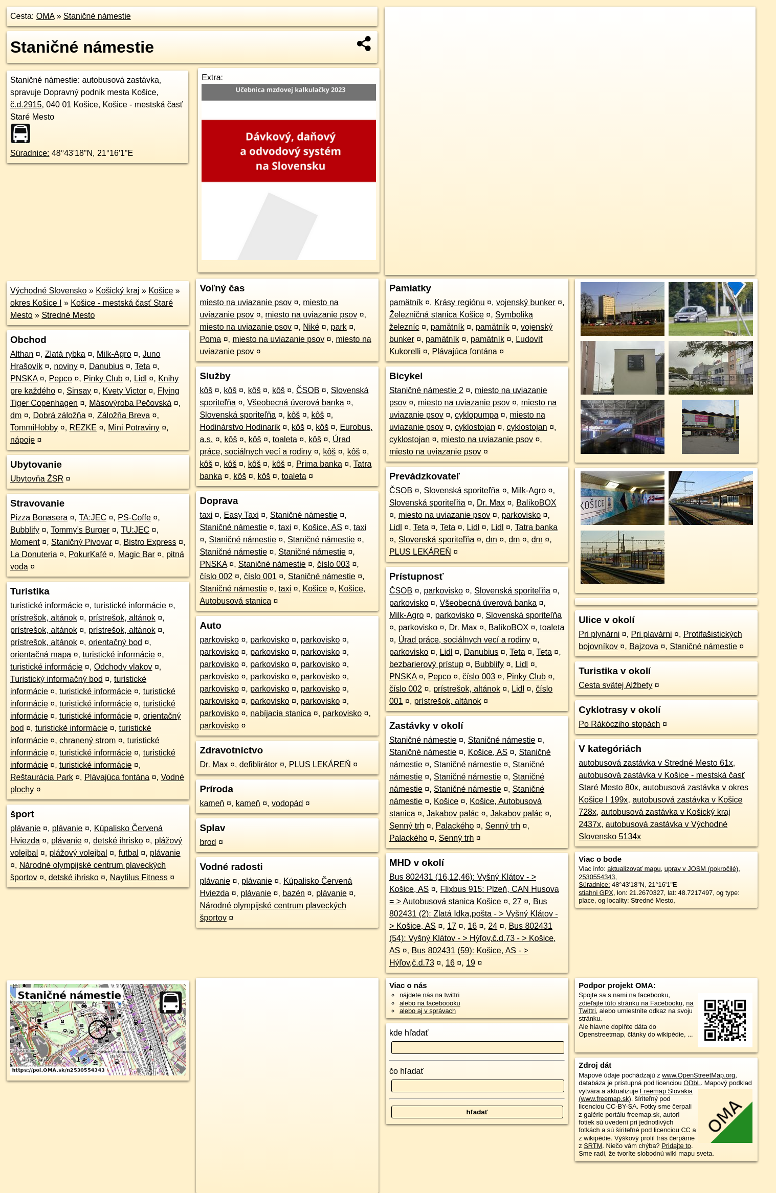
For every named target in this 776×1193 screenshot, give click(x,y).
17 (451, 926)
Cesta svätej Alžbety (615, 685)
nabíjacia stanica (280, 713)
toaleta (285, 439)
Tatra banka (536, 527)
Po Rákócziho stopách (619, 724)
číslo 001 (260, 576)
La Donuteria (33, 554)
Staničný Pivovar (81, 542)
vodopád (287, 803)
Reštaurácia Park (41, 777)
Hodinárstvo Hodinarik (239, 427)
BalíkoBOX (536, 502)
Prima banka (319, 464)
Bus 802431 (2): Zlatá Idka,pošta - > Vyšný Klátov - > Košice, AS (473, 913)
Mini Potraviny (133, 427)
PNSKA (23, 378)
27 (517, 901)
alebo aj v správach (428, 1011)
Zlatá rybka (65, 354)
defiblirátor (258, 764)
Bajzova (643, 646)
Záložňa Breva (123, 415)
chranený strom (87, 740)
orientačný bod (115, 642)
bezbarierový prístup (426, 664)
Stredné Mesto (68, 315)
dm (15, 415)
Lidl (140, 378)
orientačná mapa (40, 654)
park (339, 327)
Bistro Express (149, 542)
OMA (45, 16)
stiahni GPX (596, 893)
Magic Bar (136, 554)
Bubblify (24, 529)
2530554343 (597, 877)
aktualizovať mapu (633, 869)
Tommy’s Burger (80, 529)
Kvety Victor (124, 390)
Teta (142, 366)
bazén (293, 893)
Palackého (455, 825)
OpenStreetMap (580, 267)
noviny (65, 366)
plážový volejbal (78, 852)
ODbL (691, 1083)
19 (470, 962)
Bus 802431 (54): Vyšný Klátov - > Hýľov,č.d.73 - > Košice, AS (472, 938)
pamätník (406, 302)
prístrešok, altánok (43, 617)
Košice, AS (322, 527)
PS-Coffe (134, 517)
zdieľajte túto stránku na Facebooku (630, 1003)
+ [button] (402, 24)
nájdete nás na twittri (429, 995)
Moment (25, 542)
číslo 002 (215, 576)
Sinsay (78, 390)
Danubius (106, 366)
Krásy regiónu (459, 302)
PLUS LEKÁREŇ (320, 764)
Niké (311, 327)
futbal (129, 852)
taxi (205, 515)
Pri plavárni (651, 634)
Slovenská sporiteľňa (237, 414)
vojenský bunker (526, 302)
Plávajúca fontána (116, 777)
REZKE (83, 427)
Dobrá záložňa (59, 415)
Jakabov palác (453, 813)
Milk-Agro (114, 354)
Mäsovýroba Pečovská (130, 403)
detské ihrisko (118, 840)
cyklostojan (475, 427)
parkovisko (218, 639)
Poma (210, 339)
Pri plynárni (599, 634)
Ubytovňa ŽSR (36, 478)
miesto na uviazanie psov (245, 302)
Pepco (60, 378)
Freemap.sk (632, 267)
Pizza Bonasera (39, 517)
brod (207, 842)
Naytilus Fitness (139, 877)
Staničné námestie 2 (426, 390)
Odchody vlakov (123, 666)
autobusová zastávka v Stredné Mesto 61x (656, 763)
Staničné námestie (97, 16)
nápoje (22, 439)
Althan (21, 354)
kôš (205, 390)
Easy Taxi (241, 515)
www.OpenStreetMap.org (698, 1075)
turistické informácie (46, 605)
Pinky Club (102, 378)
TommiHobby (34, 427)
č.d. (25, 104)
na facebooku (648, 995)
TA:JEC (92, 517)
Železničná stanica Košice (436, 314)
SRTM (593, 1146)
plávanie (25, 828)
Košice (160, 290)
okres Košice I (35, 303)
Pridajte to (676, 1146)
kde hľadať (409, 1032)
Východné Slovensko (48, 290)
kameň (211, 803)
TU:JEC (135, 529)
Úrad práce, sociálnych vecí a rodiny (464, 639)
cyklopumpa (476, 414)
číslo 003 (333, 564)
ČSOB (307, 390)
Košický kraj (117, 290)
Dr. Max (213, 764)
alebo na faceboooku (430, 1003)
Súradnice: (30, 153)
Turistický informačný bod (56, 679)
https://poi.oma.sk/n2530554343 (710, 267)
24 (492, 926)
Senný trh (406, 825)
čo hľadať (406, 1071)
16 (472, 926)
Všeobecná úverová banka (295, 402)
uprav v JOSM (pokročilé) (701, 869)
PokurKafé (88, 554)
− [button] (402, 40)
